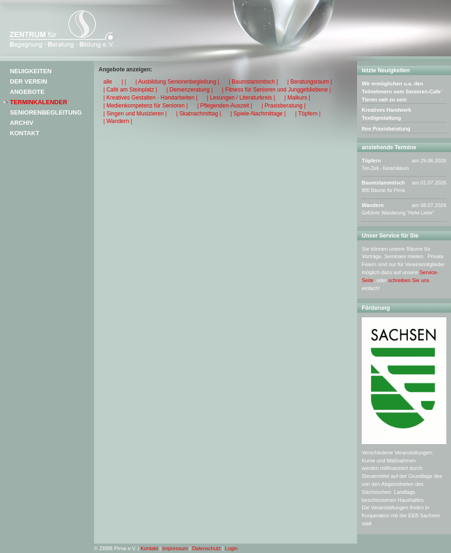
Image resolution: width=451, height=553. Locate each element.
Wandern (373, 205)
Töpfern (371, 160)
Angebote (27, 91)
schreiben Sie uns (408, 280)
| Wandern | (117, 121)
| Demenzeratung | (189, 89)
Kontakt (24, 133)
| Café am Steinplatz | (130, 89)
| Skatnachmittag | (198, 113)
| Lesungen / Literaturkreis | (241, 97)
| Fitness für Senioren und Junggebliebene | (276, 89)
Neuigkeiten (31, 71)
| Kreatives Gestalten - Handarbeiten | (150, 97)
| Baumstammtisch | (253, 81)
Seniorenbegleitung (46, 112)
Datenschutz (206, 548)
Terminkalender (38, 102)
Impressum (175, 548)
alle (107, 81)
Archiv (21, 122)
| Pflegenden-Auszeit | (224, 105)
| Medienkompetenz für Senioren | (145, 105)
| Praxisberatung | (284, 105)
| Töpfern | (307, 113)
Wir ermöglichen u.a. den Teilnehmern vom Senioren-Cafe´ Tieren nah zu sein (402, 91)
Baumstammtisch (383, 182)
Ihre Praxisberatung (386, 128)
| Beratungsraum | (310, 81)
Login (231, 548)
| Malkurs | (297, 97)
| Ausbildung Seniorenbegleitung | (177, 81)
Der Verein (28, 81)
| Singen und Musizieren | (135, 113)
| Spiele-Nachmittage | (258, 113)
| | (124, 81)
